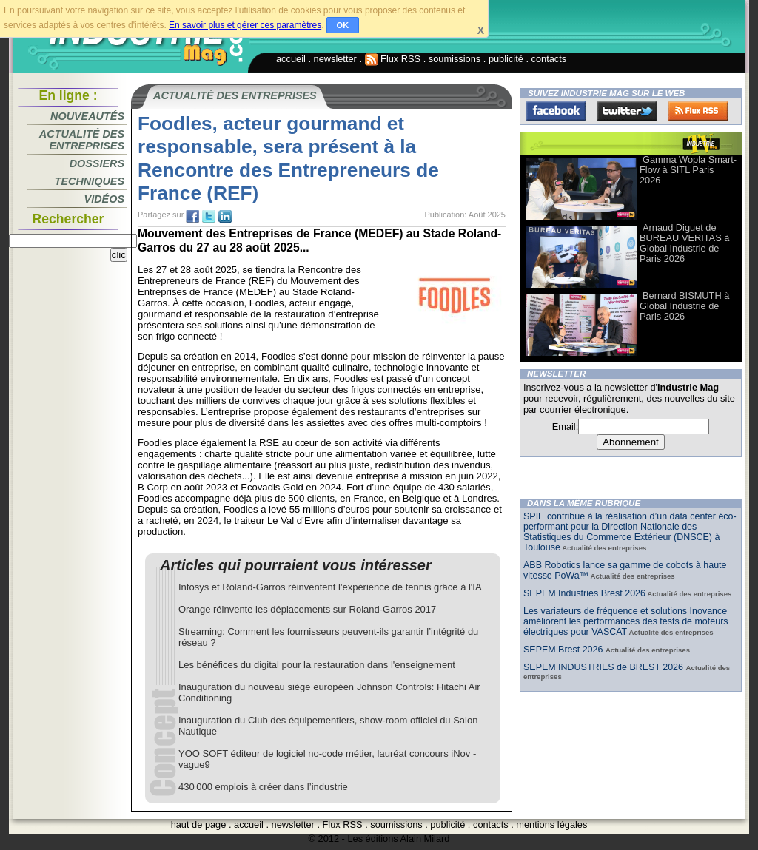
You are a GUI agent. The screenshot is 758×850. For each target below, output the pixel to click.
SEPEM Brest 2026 (564, 649)
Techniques (89, 181)
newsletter (335, 58)
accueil (291, 58)
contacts (549, 58)
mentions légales (551, 824)
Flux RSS (393, 58)
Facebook (556, 111)
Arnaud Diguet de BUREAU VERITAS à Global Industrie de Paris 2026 (684, 243)
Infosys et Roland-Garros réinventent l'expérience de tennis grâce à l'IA (330, 587)
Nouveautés (87, 116)
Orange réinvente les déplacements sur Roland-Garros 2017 (307, 609)
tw (208, 216)
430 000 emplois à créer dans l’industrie (263, 786)
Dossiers (97, 163)
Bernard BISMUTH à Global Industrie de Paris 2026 (684, 306)
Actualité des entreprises (81, 140)
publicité (506, 58)
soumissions (454, 58)
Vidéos (104, 199)
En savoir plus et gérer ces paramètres (245, 25)
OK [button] (343, 25)
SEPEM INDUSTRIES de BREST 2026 (604, 667)
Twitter (627, 111)
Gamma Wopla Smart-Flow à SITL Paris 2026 (688, 170)
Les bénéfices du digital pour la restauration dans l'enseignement (316, 664)
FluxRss (698, 111)
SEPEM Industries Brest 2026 (584, 593)
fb (192, 216)
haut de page (199, 824)
